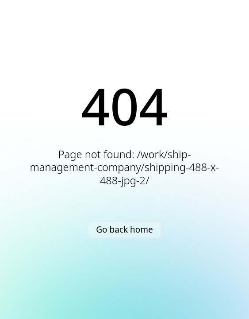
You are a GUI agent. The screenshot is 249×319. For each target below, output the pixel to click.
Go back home (124, 229)
